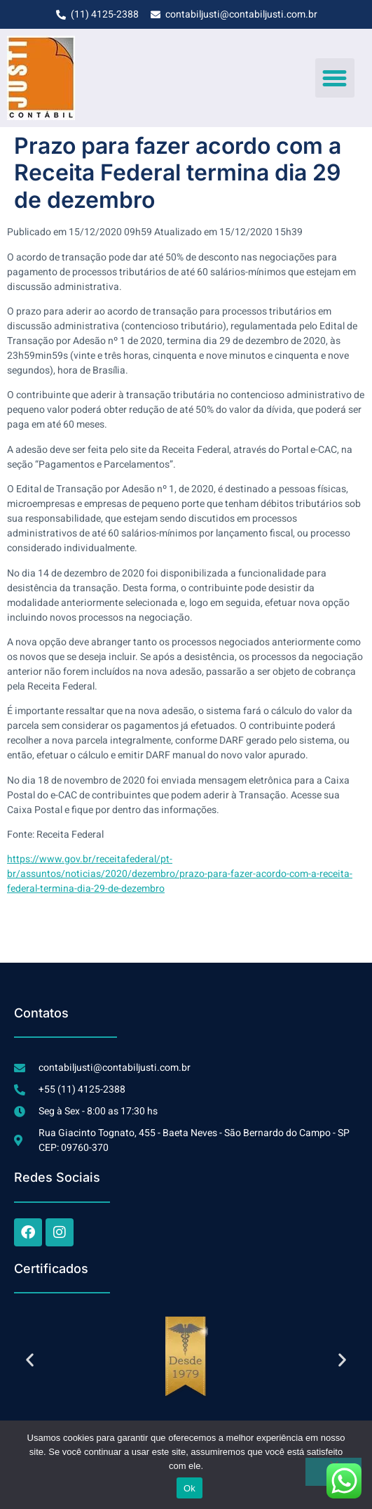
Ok (189, 1488)
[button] (334, 78)
